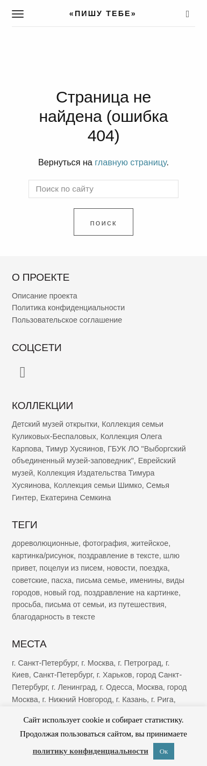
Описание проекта (44, 295)
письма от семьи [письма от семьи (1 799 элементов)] (74, 604)
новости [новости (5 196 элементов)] (121, 568)
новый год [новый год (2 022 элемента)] (62, 592)
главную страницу (130, 162)
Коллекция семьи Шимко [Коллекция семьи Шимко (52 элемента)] (98, 485)
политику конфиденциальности (90, 751)
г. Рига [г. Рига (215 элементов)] (162, 699)
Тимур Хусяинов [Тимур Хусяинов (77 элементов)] (74, 448)
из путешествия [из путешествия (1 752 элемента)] (137, 604)
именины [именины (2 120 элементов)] (146, 579)
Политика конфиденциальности (68, 307)
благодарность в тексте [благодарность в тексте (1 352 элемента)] (53, 616)
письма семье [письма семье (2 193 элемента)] (100, 579)
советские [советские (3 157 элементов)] (29, 579)
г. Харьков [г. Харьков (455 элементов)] (114, 674)
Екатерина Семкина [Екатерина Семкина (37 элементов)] (75, 497)
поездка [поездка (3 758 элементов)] (153, 568)
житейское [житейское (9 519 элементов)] (149, 543)
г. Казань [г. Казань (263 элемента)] (131, 699)
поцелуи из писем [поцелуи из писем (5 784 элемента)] (70, 568)
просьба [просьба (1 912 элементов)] (26, 604)
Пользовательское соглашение (67, 320)
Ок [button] (164, 751)
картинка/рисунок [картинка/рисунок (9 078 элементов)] (43, 555)
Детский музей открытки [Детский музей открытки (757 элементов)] (54, 424)
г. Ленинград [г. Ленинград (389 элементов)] (74, 687)
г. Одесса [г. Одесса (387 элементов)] (116, 687)
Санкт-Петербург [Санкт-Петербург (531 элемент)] (62, 674)
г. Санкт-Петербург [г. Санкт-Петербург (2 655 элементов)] (44, 662)
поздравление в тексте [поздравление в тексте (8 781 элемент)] (118, 555)
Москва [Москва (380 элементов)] (150, 687)
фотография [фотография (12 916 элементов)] (105, 543)
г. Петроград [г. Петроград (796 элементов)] (139, 662)
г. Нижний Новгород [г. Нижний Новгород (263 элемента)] (77, 699)
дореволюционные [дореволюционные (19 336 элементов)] (45, 543)
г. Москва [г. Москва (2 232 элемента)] (97, 662)
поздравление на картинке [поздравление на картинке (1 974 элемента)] (131, 592)
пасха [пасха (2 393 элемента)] (62, 579)
